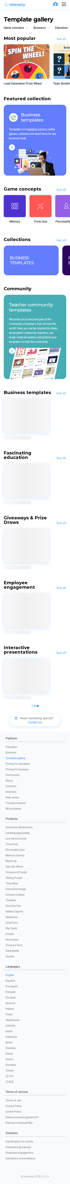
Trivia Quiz (12, 844)
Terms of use (13, 1100)
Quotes (10, 956)
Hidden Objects (14, 911)
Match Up (11, 861)
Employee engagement (19, 1152)
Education (11, 746)
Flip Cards (11, 928)
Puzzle (10, 933)
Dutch (9, 1031)
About (9, 780)
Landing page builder (18, 832)
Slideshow (12, 917)
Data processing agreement (22, 1117)
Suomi (9, 1059)
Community (12, 774)
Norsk (9, 1042)
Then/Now (12, 883)
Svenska (11, 1048)
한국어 (9, 1076)
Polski (9, 1014)
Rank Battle (12, 950)
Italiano (10, 1008)
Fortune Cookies (15, 894)
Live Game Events (16, 838)
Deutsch (10, 1003)
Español (10, 980)
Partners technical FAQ (19, 1122)
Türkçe (10, 1070)
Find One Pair (13, 905)
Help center (12, 797)
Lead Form (12, 922)
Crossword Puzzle (16, 872)
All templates (13, 808)
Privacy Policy (14, 1106)
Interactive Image (16, 889)
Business (11, 752)
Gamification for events (19, 1141)
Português (12, 986)
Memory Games (15, 855)
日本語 (9, 1081)
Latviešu (10, 1025)
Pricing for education (18, 763)
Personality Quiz (15, 849)
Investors (11, 791)
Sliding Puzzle (14, 877)
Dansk (9, 1053)
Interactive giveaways (18, 1147)
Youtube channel (16, 803)
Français (10, 991)
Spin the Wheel (14, 866)
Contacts (11, 786)
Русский (10, 997)
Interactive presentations (20, 1158)
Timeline (11, 900)
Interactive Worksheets (19, 827)
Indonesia (11, 1036)
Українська (12, 1019)
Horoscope (12, 939)
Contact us (35, 722)
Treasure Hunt (14, 945)
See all (61, 39)
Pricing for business (17, 769)
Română (11, 1064)
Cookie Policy (13, 1111)
